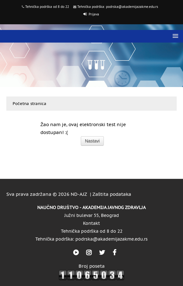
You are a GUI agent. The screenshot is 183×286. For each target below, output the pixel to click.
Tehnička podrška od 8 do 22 (47, 7)
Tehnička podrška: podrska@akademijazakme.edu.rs (117, 7)
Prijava (94, 14)
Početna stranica (29, 103)
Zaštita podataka (112, 194)
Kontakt (91, 223)
